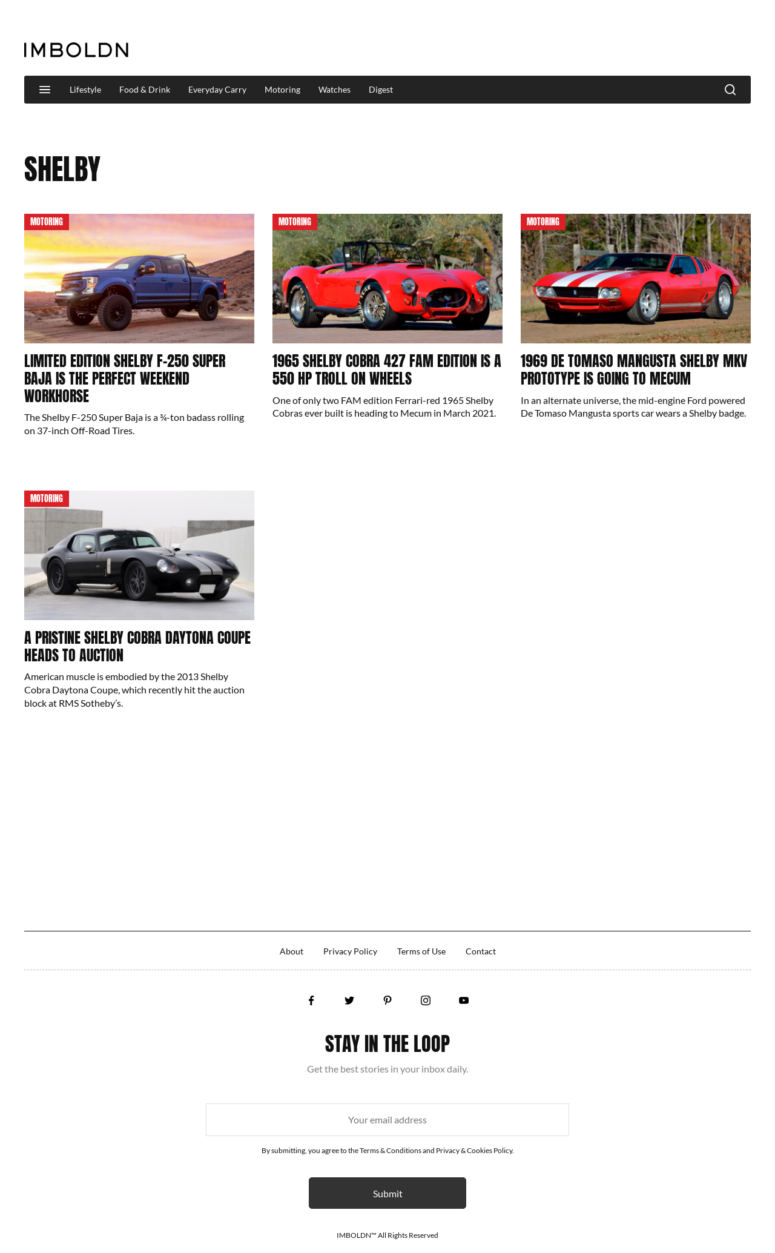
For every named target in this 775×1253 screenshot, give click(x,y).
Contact (481, 951)
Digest (381, 89)
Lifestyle (85, 89)
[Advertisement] (530, 39)
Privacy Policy (350, 951)
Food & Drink (144, 89)
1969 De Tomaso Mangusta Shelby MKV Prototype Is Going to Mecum (634, 369)
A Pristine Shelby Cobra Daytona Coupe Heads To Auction (137, 646)
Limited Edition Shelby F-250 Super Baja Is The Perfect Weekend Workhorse (124, 378)
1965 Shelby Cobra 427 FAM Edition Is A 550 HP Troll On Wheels (386, 369)
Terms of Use (421, 951)
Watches (334, 89)
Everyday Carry (217, 89)
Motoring (282, 89)
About (291, 951)
